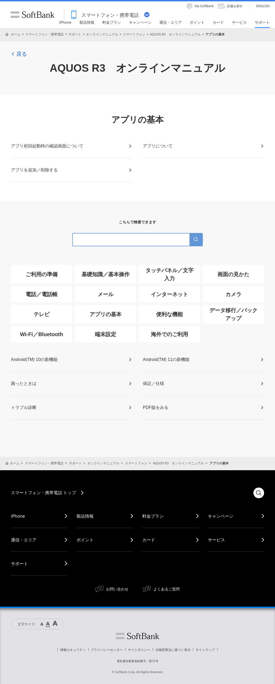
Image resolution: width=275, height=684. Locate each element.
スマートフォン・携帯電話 (44, 34)
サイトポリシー (139, 649)
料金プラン (153, 516)
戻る (19, 54)
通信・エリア (24, 540)
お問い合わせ (117, 589)
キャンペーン (220, 516)
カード (148, 540)
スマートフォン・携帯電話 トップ (43, 493)
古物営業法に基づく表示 (173, 649)
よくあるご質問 (166, 589)
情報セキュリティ (73, 649)
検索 (258, 493)
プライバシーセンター (107, 649)
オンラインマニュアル (102, 34)
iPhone (18, 516)
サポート (74, 34)
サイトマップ (205, 649)
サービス (216, 540)
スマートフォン (134, 34)
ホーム (16, 34)
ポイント (85, 540)
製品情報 (85, 516)
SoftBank (32, 14)
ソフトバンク (137, 636)
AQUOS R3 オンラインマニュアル (175, 34)
